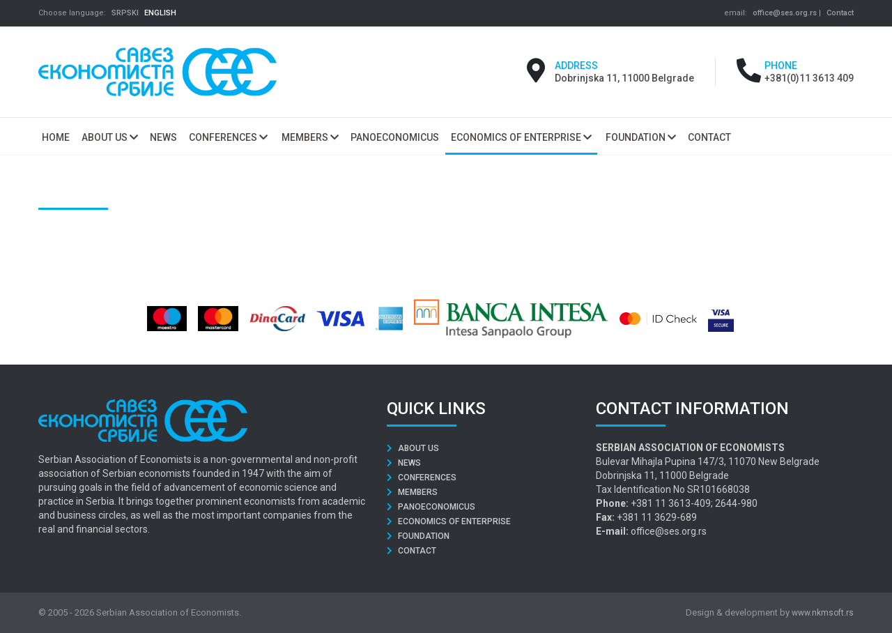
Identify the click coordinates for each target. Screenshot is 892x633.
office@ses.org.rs (785, 12)
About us (110, 137)
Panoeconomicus (431, 507)
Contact (840, 12)
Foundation (641, 137)
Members (310, 137)
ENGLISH (160, 12)
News (404, 463)
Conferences (228, 137)
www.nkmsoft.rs (823, 613)
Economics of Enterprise (521, 137)
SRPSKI (125, 12)
